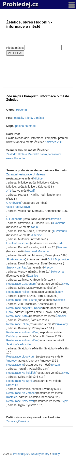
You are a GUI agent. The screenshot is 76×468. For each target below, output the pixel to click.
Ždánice (33, 275)
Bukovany (61, 324)
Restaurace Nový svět (20, 401)
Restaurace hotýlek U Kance (24, 308)
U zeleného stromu (18, 243)
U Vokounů (60, 231)
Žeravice (11, 421)
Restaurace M (15, 364)
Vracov (48, 267)
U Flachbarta (14, 219)
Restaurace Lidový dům (21, 356)
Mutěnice (36, 235)
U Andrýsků (13, 202)
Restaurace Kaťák (17, 316)
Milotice (38, 178)
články (56, 453)
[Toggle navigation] (70, 3)
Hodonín (21, 109)
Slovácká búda (15, 259)
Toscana (62, 247)
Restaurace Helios (17, 291)
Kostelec (59, 299)
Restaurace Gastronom (21, 283)
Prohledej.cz (21, 453)
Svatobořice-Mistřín (18, 344)
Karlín (32, 190)
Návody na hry (40, 453)
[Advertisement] (38, 75)
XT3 (9, 190)
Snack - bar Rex (16, 267)
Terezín (55, 364)
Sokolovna (57, 271)
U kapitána (58, 223)
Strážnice (55, 219)
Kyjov (65, 283)
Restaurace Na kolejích (21, 372)
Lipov (59, 291)
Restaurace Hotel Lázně (21, 299)
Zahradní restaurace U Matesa (25, 174)
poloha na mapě (25, 125)
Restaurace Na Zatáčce (21, 393)
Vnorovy (11, 360)
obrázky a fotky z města (29, 117)
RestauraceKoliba (17, 324)
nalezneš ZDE (54, 142)
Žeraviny (23, 421)
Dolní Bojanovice (58, 259)
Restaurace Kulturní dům (22, 332)
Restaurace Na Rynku (20, 380)
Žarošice (61, 316)
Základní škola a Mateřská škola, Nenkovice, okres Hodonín (34, 156)
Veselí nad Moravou (18, 206)
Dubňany (12, 336)
